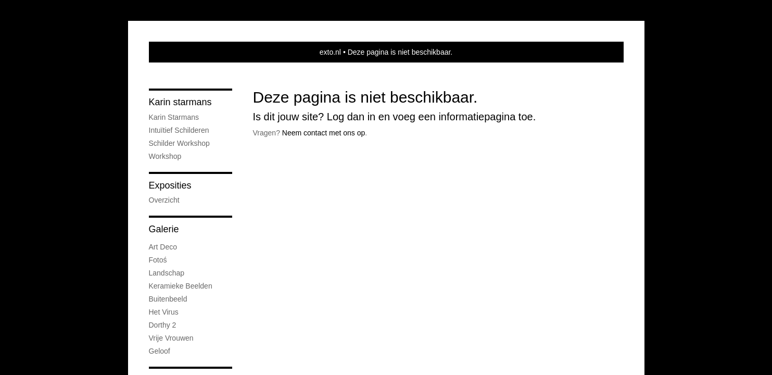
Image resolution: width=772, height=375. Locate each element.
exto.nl (330, 52)
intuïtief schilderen (179, 130)
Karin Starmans (174, 117)
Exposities (170, 185)
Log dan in (351, 116)
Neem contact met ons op (323, 133)
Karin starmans (180, 102)
